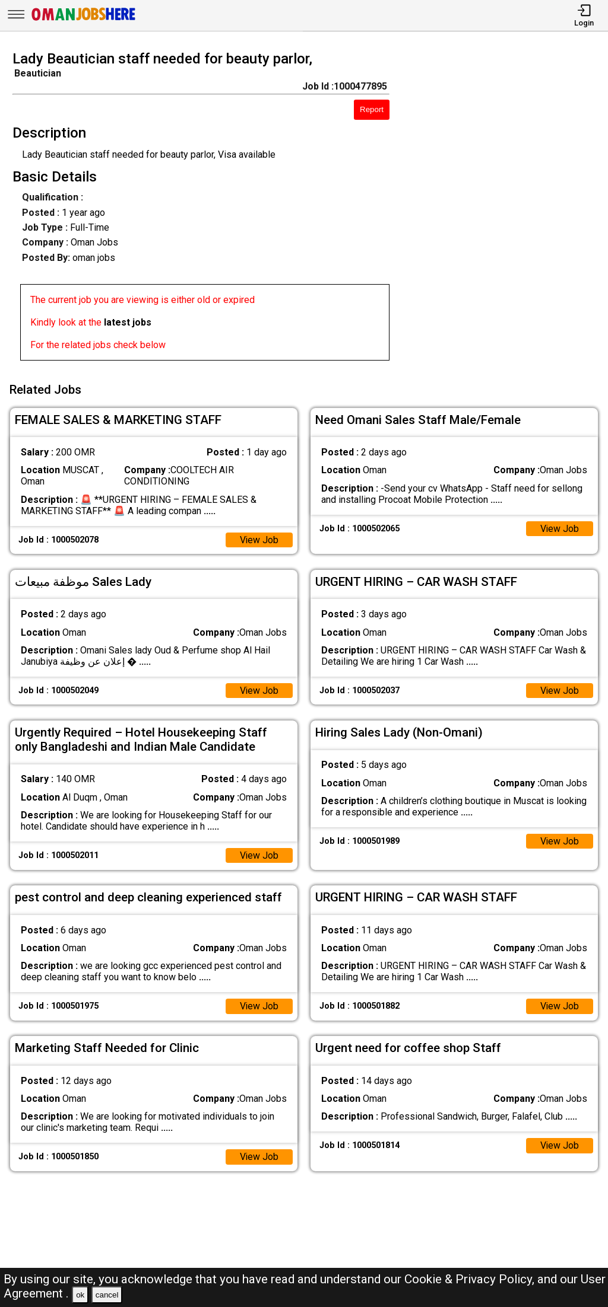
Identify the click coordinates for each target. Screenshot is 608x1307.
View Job (258, 538)
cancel (107, 1294)
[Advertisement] (506, 209)
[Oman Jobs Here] (83, 20)
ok (80, 1294)
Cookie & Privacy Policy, (470, 1279)
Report (372, 109)
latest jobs (127, 322)
